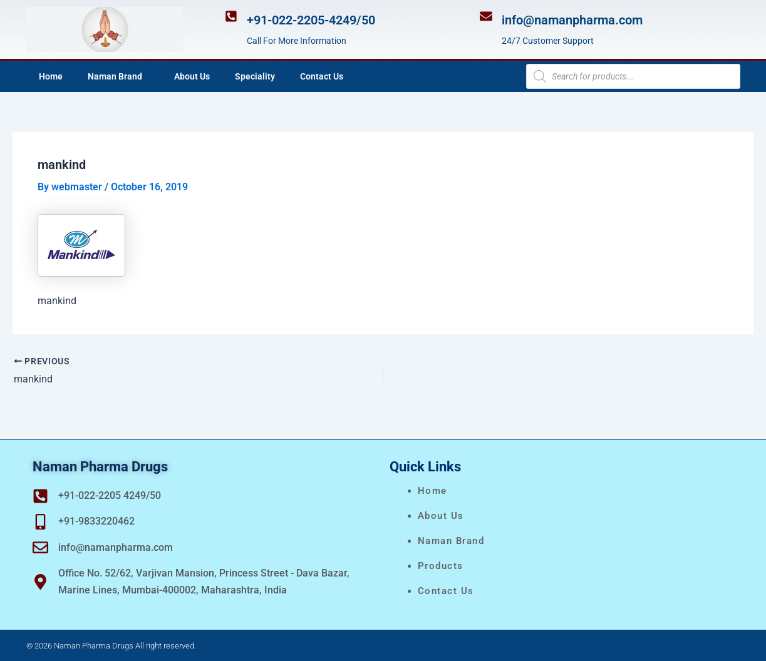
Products (440, 565)
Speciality (255, 76)
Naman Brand (118, 76)
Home (51, 76)
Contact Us (321, 76)
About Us (192, 76)
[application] (147, 76)
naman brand (451, 540)
